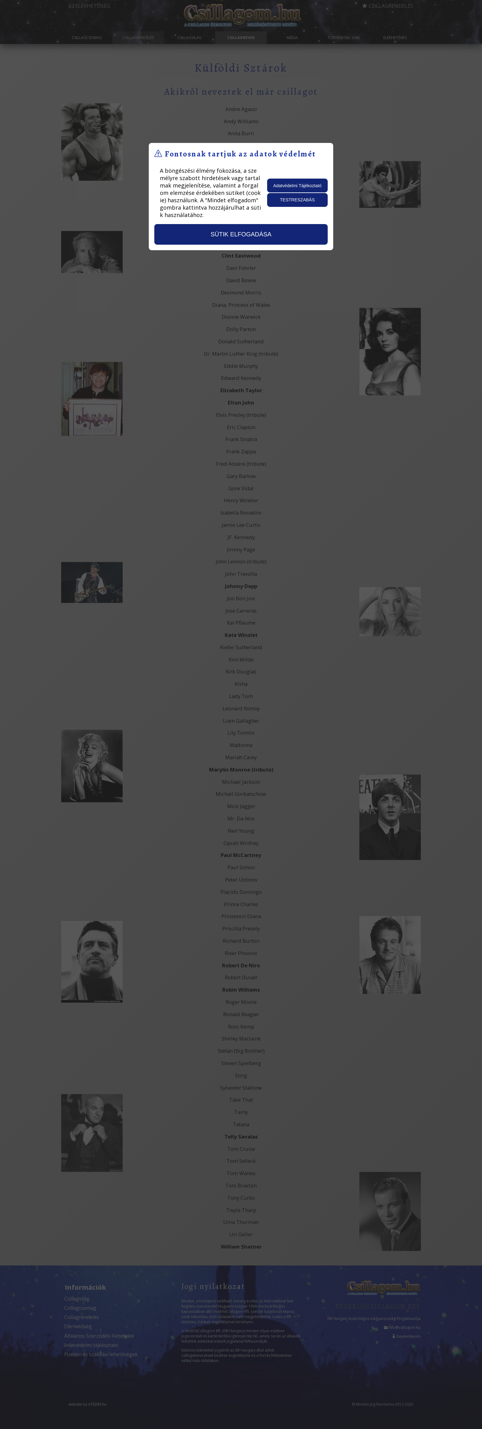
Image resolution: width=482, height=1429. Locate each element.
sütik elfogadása (241, 234)
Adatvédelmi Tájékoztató (297, 185)
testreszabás (297, 199)
